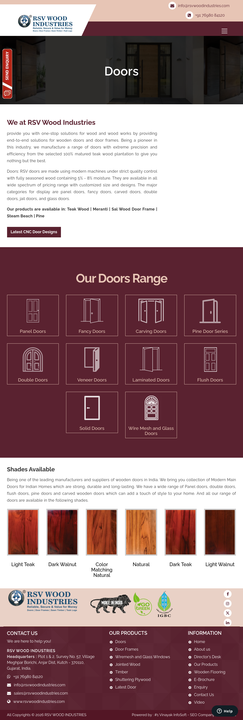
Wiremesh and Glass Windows (142, 657)
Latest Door (125, 687)
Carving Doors (151, 331)
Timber (121, 672)
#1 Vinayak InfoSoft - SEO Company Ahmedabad (195, 715)
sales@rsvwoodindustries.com (41, 693)
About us (202, 649)
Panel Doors (33, 331)
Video (199, 702)
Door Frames (126, 649)
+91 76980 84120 (205, 15)
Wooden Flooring (209, 672)
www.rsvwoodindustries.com (39, 701)
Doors (120, 641)
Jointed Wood (127, 664)
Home (199, 641)
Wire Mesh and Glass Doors (151, 430)
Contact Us (204, 694)
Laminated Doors (151, 379)
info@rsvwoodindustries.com (199, 5)
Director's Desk (207, 657)
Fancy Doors (92, 331)
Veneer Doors (92, 379)
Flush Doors (210, 379)
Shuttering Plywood (133, 679)
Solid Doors (91, 428)
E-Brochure (204, 679)
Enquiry (201, 687)
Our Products (206, 664)
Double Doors (33, 379)
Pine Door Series (210, 331)
